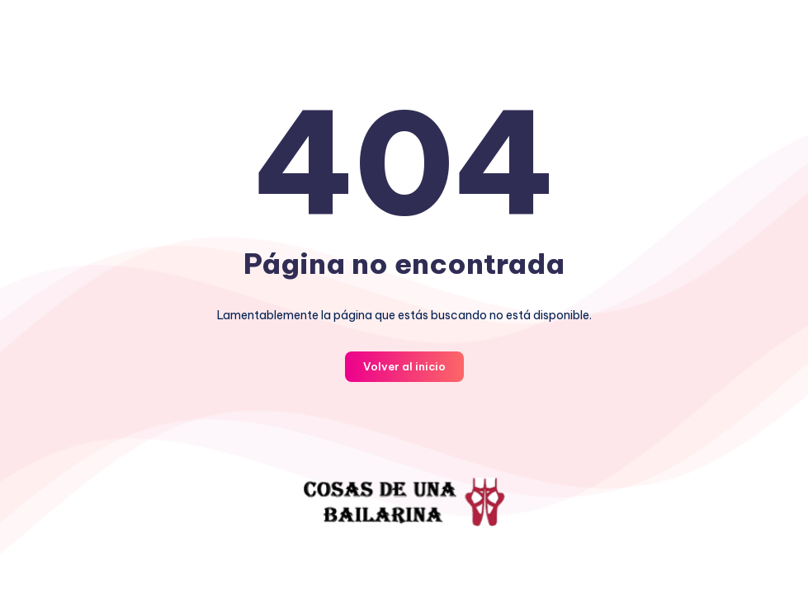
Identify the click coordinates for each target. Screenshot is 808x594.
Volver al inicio (404, 366)
